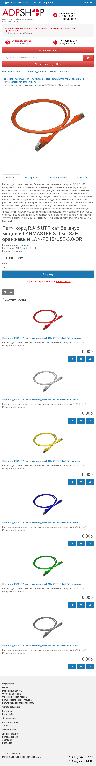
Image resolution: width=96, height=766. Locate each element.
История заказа (10, 737)
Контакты (16, 2)
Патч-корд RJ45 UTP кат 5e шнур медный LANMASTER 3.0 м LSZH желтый (41, 461)
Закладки (7, 740)
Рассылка (7, 743)
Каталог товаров (48, 50)
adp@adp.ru (25, 43)
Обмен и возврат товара (14, 697)
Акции (5, 725)
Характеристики (31, 177)
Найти (88, 58)
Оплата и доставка (36, 71)
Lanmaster (24, 245)
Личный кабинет (10, 734)
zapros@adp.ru (63, 281)
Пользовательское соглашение (18, 700)
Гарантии (48, 2)
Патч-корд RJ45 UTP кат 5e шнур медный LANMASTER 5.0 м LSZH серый (40, 645)
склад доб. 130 (67, 43)
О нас (26, 2)
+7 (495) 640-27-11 (69, 41)
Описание (10, 177)
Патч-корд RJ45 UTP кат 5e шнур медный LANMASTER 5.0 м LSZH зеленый (41, 584)
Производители (10, 722)
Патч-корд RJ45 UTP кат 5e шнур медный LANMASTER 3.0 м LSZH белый (40, 399)
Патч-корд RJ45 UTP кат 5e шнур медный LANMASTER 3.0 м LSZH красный (41, 338)
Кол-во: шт (6, 263)
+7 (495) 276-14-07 (80, 761)
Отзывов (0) (82, 177)
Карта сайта (8, 714)
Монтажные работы (12, 71)
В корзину (48, 274)
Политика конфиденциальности (18, 703)
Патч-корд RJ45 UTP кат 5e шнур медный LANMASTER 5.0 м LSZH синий (40, 522)
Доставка (36, 2)
